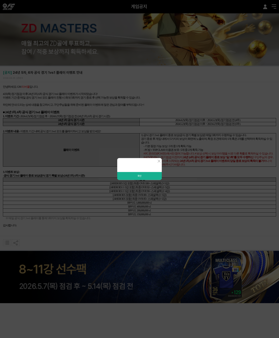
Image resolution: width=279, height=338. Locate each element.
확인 (139, 176)
